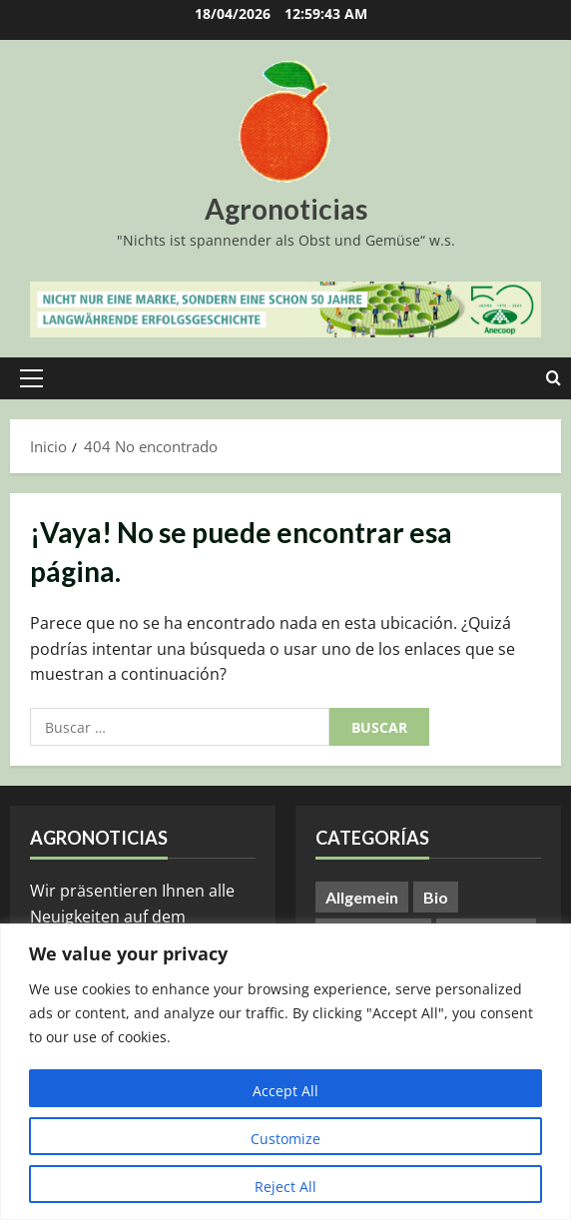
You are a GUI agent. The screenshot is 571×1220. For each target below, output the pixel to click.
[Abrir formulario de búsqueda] (553, 378)
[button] (31, 378)
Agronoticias (286, 209)
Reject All (285, 1186)
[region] (285, 1071)
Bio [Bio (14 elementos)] (435, 897)
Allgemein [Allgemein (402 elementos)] (361, 897)
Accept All (285, 1090)
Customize (285, 1138)
